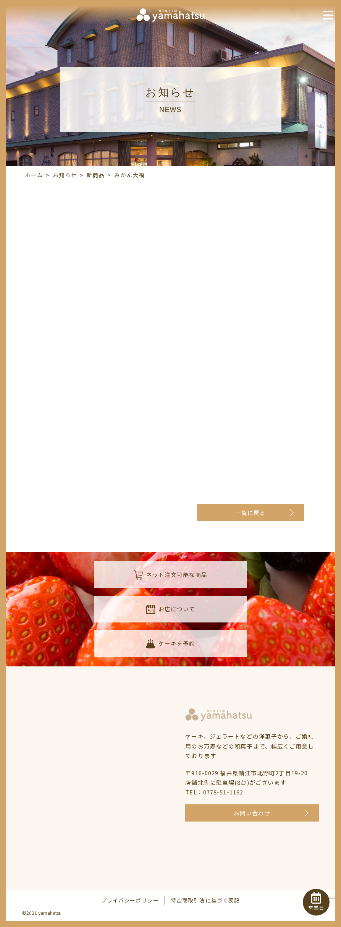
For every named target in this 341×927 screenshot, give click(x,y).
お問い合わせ (252, 813)
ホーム (34, 175)
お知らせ (65, 175)
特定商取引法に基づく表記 (205, 900)
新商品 (95, 175)
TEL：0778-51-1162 (214, 792)
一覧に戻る (250, 513)
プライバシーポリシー (130, 900)
